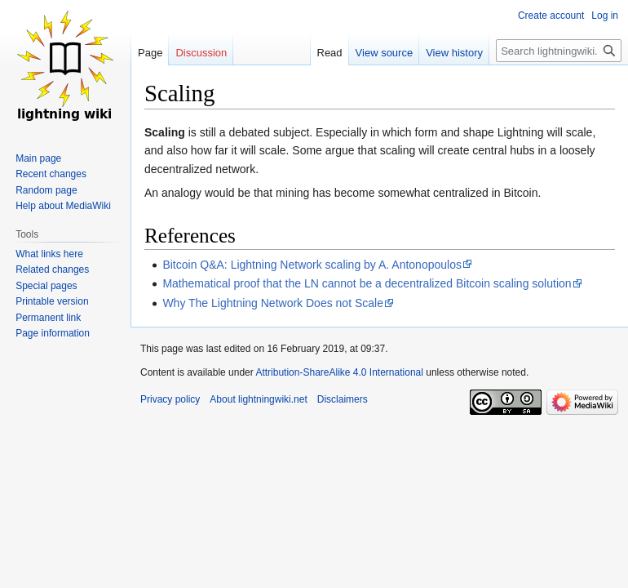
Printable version (51, 301)
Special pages (46, 286)
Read (330, 53)
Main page (38, 158)
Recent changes (50, 174)
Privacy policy (170, 399)
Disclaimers (342, 399)
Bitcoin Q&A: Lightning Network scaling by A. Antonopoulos (312, 264)
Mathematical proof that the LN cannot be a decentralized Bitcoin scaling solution (366, 283)
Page (150, 53)
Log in (604, 15)
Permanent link (48, 317)
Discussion (201, 53)
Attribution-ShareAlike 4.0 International (338, 372)
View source (385, 53)
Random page (46, 190)
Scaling (164, 132)
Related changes (52, 269)
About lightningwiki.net (258, 399)
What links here (49, 254)
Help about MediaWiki (63, 206)
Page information (52, 333)
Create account (551, 15)
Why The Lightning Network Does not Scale (272, 303)
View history (454, 53)
